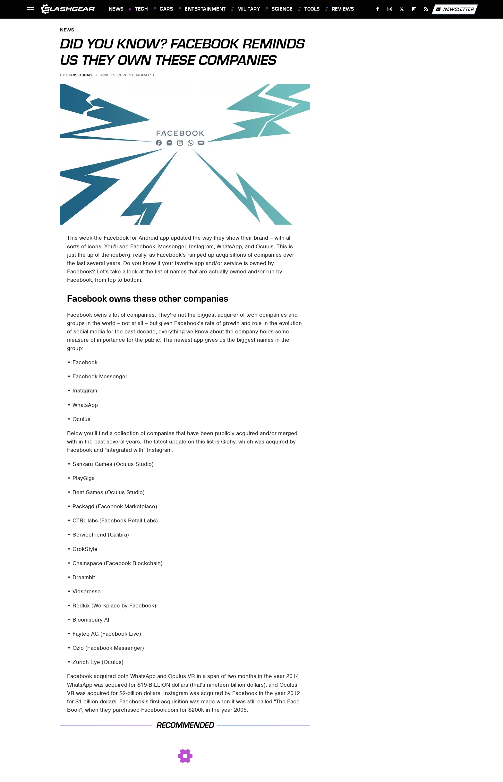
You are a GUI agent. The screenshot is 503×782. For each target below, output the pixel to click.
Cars (166, 9)
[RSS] (426, 9)
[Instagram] (389, 9)
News (116, 9)
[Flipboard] (414, 9)
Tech (141, 9)
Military (248, 9)
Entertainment (205, 9)
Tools (312, 9)
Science (282, 9)
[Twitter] (401, 9)
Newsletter (454, 9)
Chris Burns (79, 75)
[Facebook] (377, 9)
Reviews (343, 9)
